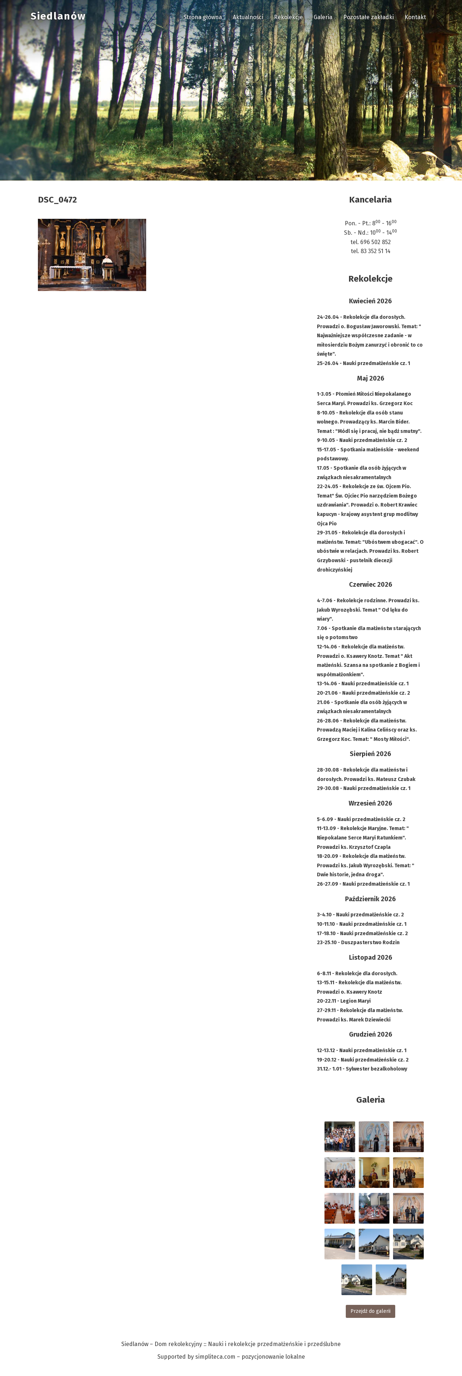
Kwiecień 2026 (370, 301)
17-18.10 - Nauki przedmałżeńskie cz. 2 (362, 933)
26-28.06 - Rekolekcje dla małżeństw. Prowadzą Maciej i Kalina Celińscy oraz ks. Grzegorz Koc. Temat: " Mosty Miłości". (367, 730)
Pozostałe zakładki (368, 17)
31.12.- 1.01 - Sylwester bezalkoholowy (362, 1069)
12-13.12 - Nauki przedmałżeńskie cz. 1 (361, 1050)
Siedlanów (58, 16)
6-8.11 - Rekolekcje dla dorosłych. (357, 974)
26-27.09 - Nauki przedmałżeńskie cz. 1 (363, 884)
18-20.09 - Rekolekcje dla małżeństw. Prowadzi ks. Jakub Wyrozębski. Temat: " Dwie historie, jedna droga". (365, 865)
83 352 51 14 (376, 251)
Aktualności (248, 17)
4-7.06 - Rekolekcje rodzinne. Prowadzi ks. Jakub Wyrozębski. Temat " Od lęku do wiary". (368, 610)
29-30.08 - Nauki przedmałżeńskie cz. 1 (363, 788)
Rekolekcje (288, 17)
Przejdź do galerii (370, 1311)
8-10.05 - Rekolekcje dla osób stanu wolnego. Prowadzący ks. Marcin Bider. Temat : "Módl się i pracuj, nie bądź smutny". (369, 422)
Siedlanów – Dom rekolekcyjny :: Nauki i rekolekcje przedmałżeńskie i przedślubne (231, 1344)
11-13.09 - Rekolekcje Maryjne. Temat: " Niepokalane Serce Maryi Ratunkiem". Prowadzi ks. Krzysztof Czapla (363, 837)
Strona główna (202, 17)
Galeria (323, 17)
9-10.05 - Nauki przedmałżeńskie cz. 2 (362, 440)
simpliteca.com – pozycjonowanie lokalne (250, 1356)
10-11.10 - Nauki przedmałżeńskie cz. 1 (361, 924)
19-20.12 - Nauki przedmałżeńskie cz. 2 (363, 1060)
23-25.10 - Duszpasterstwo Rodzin (358, 942)
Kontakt (415, 17)
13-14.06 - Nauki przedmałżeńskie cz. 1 (363, 684)
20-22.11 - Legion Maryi (344, 1001)
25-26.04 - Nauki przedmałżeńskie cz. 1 (363, 363)
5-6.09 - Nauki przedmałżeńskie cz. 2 (361, 819)
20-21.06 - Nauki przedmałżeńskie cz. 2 (363, 693)
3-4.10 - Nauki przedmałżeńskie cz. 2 (360, 915)
